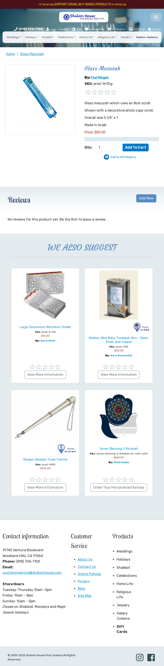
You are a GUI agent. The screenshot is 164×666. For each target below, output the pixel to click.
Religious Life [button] (106, 37)
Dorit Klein (48, 340)
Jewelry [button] (125, 37)
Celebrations (126, 576)
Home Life (125, 584)
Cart (77, 29)
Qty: (88, 147)
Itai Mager (100, 77)
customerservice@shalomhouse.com (32, 573)
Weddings (124, 551)
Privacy (84, 581)
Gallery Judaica (123, 615)
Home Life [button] (85, 37)
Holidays (123, 559)
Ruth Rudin (121, 462)
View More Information (45, 375)
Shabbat (123, 568)
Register (64, 29)
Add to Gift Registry (123, 157)
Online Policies (89, 574)
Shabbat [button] (47, 37)
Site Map (84, 596)
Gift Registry (117, 29)
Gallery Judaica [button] (147, 37)
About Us (85, 559)
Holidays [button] (30, 37)
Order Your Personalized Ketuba (118, 487)
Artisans (154, 29)
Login (51, 29)
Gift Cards (137, 29)
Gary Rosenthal (121, 355)
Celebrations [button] (65, 37)
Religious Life (124, 594)
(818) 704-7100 (31, 29)
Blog (81, 588)
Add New (146, 198)
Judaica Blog (94, 29)
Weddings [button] (13, 37)
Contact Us (87, 567)
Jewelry (123, 605)
